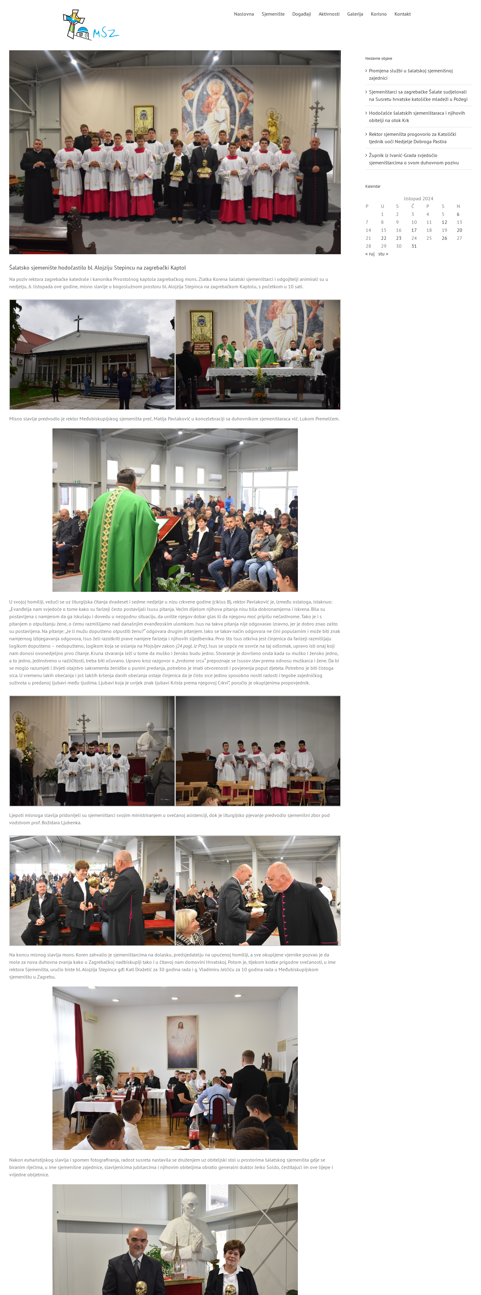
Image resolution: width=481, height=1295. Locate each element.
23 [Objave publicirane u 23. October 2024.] (399, 238)
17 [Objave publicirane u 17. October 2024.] (414, 230)
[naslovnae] (175, 152)
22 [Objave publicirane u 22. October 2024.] (384, 238)
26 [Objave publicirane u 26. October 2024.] (444, 238)
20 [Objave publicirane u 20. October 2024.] (459, 230)
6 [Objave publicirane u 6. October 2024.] (458, 214)
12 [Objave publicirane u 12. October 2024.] (444, 222)
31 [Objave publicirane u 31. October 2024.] (414, 246)
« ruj (370, 254)
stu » (383, 254)
